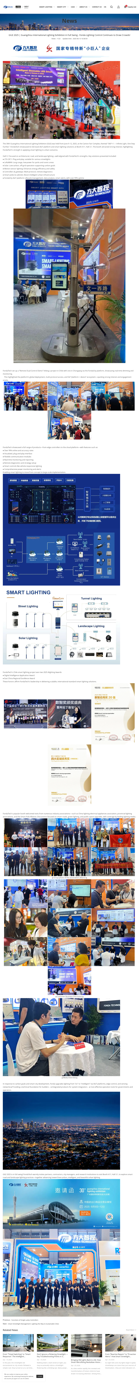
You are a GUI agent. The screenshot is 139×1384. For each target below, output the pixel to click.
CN (105, 7)
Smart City (61, 7)
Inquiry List (130, 6)
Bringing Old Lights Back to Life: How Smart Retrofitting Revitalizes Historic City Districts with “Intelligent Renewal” (86, 1361)
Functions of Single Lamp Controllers (25, 1320)
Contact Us (97, 7)
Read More (131, 1330)
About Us (83, 7)
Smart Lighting (45, 7)
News (73, 26)
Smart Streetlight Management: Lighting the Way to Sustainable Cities (33, 1324)
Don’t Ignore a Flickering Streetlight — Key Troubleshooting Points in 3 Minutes (52, 1355)
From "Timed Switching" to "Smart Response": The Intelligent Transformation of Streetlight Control (18, 1355)
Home (67, 26)
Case (73, 7)
